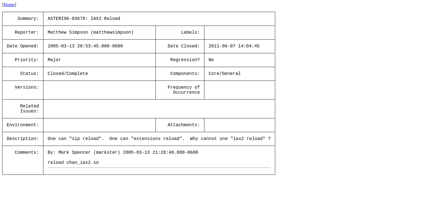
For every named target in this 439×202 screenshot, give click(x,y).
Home (9, 4)
